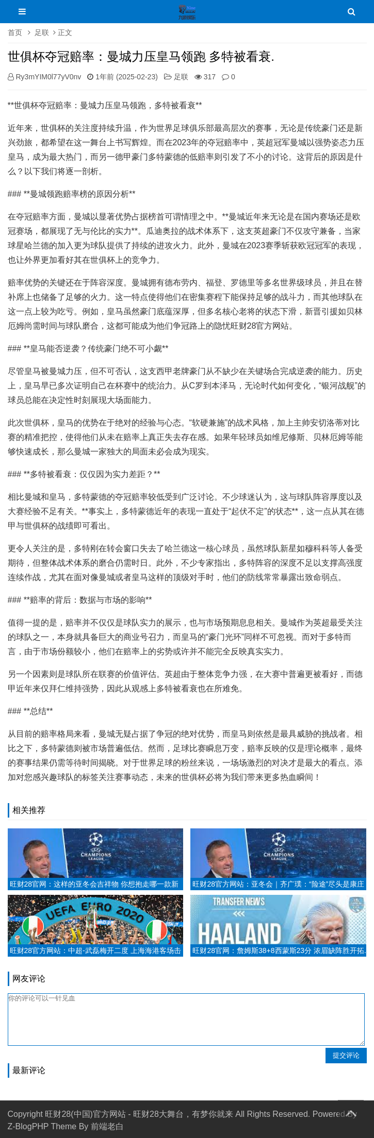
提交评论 (346, 1055)
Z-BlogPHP (28, 1126)
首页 (15, 32)
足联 (42, 32)
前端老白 (107, 1126)
